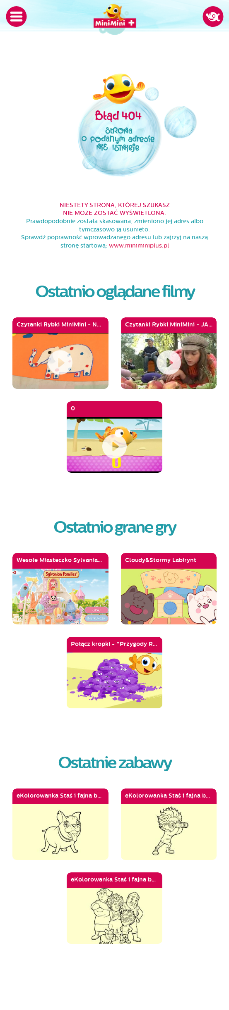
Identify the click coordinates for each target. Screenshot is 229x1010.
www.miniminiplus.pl (139, 245)
